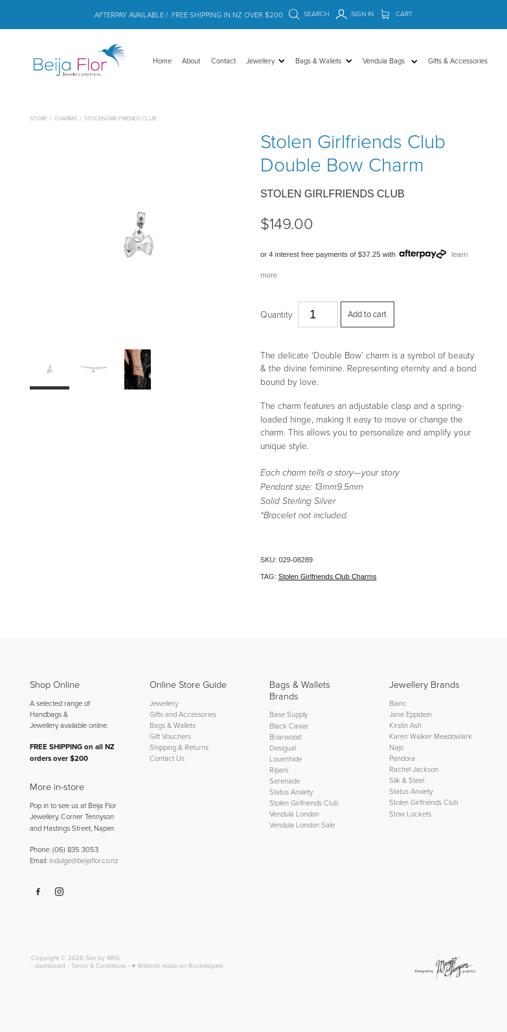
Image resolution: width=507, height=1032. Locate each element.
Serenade (284, 780)
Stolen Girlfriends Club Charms (327, 576)
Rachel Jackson (413, 769)
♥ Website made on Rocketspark (178, 965)
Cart (396, 13)
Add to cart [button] (367, 314)
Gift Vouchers (170, 736)
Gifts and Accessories (183, 714)
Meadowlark (453, 736)
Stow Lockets (410, 813)
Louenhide (285, 758)
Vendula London (294, 813)
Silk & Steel (406, 780)
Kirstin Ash (405, 725)
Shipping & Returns (179, 747)
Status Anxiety (291, 791)
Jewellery (164, 703)
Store (38, 118)
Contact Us (167, 758)
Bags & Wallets (173, 725)
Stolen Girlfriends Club (120, 118)
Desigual (282, 747)
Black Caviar (289, 725)
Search (309, 13)
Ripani (278, 769)
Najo (396, 747)
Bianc (399, 703)
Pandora (402, 758)
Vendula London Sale (302, 824)
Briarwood (285, 736)
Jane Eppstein (411, 714)
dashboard (50, 965)
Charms (65, 118)
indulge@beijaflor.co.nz (83, 860)
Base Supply (288, 714)
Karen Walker (410, 736)
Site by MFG (102, 957)
